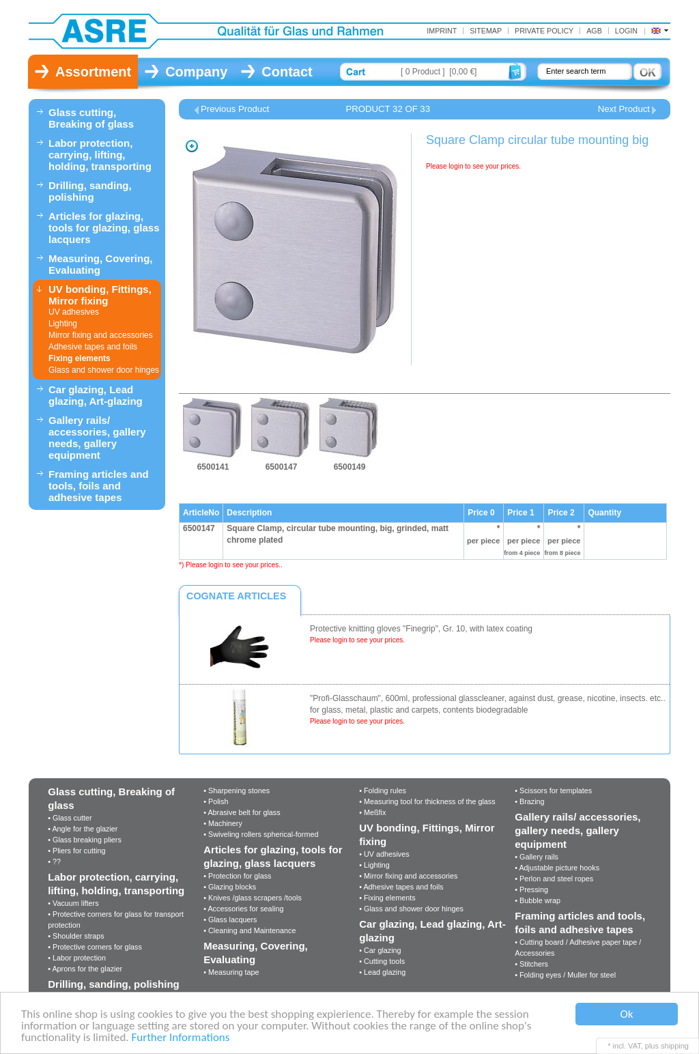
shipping (675, 1046)
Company (196, 71)
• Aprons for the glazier (85, 969)
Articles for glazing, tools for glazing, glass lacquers (104, 227)
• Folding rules (382, 790)
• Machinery (222, 823)
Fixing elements (79, 358)
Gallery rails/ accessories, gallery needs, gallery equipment (97, 437)
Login (626, 31)
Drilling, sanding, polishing (90, 191)
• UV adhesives (384, 854)
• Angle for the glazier (82, 829)
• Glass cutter (69, 818)
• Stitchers (531, 964)
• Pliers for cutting (76, 850)
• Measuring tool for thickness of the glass (427, 801)
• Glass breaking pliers (85, 840)
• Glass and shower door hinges (411, 909)
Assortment (93, 71)
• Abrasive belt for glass (241, 812)
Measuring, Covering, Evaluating (100, 264)
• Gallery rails (536, 857)
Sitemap (486, 31)
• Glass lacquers (230, 919)
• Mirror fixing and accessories (408, 876)
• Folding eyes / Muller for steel (565, 975)
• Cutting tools (382, 961)
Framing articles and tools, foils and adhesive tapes (98, 485)
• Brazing (529, 801)
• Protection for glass (237, 876)
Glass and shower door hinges (103, 370)
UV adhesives (73, 312)
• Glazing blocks (229, 887)
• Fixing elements (387, 898)
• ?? (54, 861)
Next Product (624, 109)
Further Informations (181, 1038)
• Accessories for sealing (243, 909)
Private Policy (544, 31)
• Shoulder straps (76, 936)
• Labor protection (77, 958)
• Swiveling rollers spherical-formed (260, 834)
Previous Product (235, 109)
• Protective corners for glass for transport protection (116, 919)
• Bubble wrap (537, 900)
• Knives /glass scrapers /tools (252, 898)
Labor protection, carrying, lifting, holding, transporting (100, 154)
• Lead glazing (382, 972)
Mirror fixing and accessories (100, 335)
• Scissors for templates (553, 790)
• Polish (215, 801)
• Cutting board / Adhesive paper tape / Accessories (578, 947)
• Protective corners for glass (95, 947)
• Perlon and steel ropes (554, 878)
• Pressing (531, 889)
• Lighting (374, 865)
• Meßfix (372, 812)
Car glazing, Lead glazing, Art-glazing (95, 395)
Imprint (442, 31)
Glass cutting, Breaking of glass (91, 118)
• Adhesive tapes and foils (401, 887)
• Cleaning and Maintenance (249, 930)
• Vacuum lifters (73, 903)
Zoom (192, 146)
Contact (286, 71)
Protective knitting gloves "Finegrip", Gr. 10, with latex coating (421, 628)
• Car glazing (380, 950)
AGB (594, 31)
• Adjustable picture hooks (557, 868)
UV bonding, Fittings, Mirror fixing (100, 295)
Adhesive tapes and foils (92, 347)
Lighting (62, 323)
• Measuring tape (231, 972)
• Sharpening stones (236, 790)
